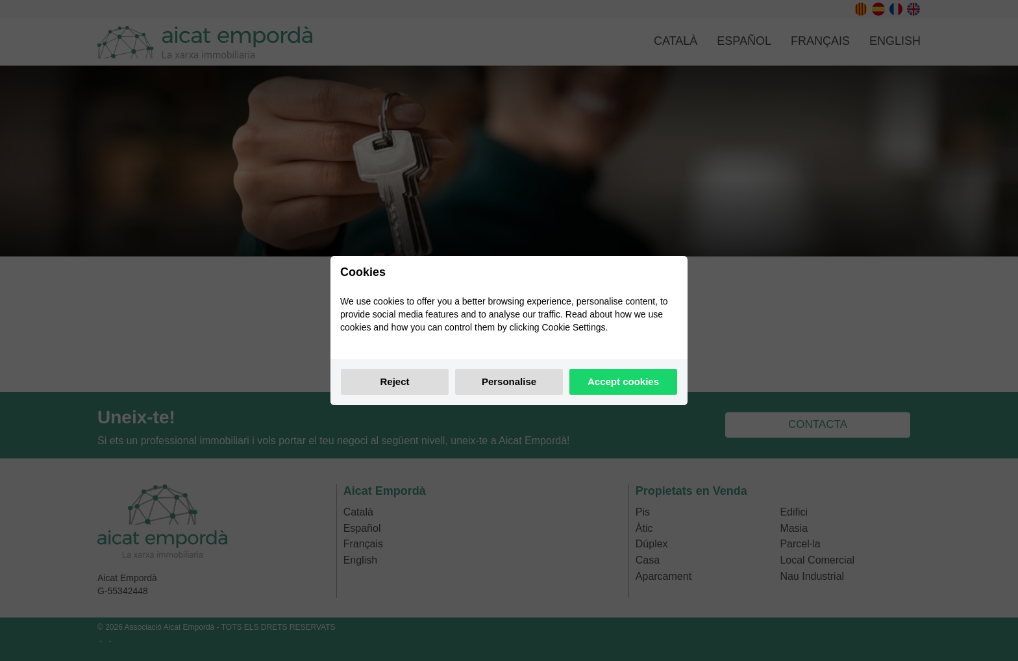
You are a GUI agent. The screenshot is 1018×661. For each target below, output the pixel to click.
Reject (394, 381)
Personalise (509, 381)
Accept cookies (623, 381)
